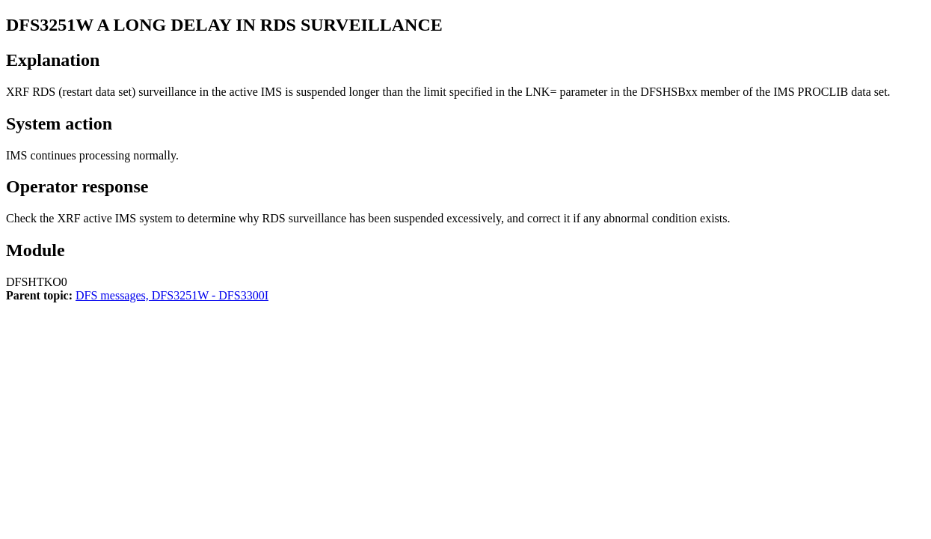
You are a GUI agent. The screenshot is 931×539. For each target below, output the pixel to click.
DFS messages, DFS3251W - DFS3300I (172, 295)
